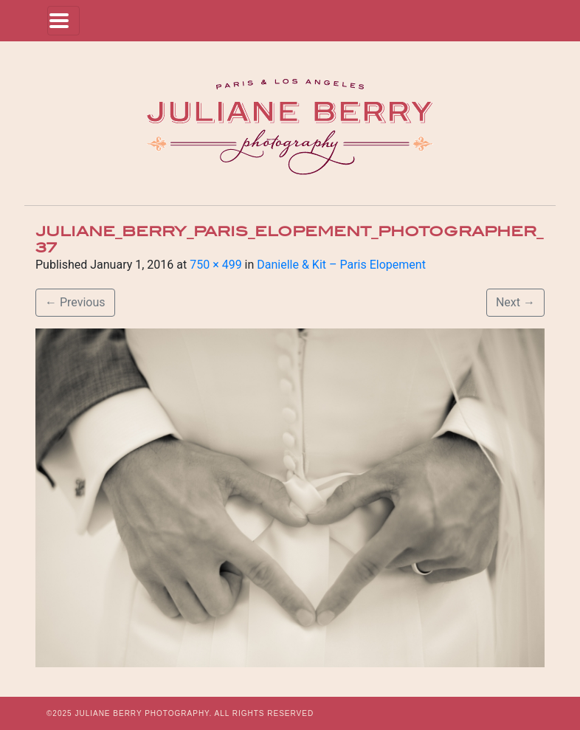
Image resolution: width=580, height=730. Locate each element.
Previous (75, 302)
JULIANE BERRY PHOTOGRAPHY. (143, 713)
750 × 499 (215, 265)
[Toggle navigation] (63, 20)
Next (515, 302)
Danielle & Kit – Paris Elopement (341, 265)
